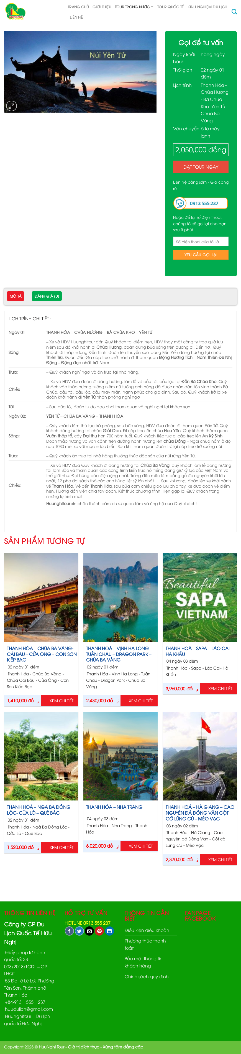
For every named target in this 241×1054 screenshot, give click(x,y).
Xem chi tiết (61, 700)
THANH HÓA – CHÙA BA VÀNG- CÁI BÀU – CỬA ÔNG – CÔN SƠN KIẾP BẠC (42, 654)
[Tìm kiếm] (234, 11)
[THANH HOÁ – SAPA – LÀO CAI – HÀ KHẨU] (200, 597)
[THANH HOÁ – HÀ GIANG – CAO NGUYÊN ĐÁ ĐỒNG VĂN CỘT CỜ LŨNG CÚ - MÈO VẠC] (200, 756)
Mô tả (15, 295)
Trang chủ (78, 6)
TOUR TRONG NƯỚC (134, 6)
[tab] (15, 296)
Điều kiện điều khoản (147, 930)
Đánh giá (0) (47, 295)
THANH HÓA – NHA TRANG (114, 807)
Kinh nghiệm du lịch (207, 6)
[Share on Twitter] (79, 931)
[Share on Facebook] (69, 931)
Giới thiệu (102, 6)
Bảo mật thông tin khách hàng (144, 962)
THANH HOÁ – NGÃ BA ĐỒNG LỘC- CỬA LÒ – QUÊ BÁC (38, 810)
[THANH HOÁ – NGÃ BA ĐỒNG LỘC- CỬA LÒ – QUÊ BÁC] (41, 756)
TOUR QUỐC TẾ (170, 6)
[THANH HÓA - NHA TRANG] (120, 756)
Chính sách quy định (147, 976)
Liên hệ (76, 16)
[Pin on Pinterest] (99, 931)
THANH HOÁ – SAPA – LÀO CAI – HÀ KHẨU (199, 651)
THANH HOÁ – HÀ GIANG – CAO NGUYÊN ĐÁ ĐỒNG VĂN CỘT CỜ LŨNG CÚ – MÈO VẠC (200, 812)
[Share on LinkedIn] (109, 931)
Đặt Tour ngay (200, 167)
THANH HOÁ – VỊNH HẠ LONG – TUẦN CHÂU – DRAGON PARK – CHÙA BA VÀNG (119, 654)
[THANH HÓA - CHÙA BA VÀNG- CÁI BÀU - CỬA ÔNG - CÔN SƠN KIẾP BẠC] (41, 597)
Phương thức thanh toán (145, 944)
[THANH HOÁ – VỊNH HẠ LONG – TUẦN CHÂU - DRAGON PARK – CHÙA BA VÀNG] (120, 597)
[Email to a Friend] (89, 931)
